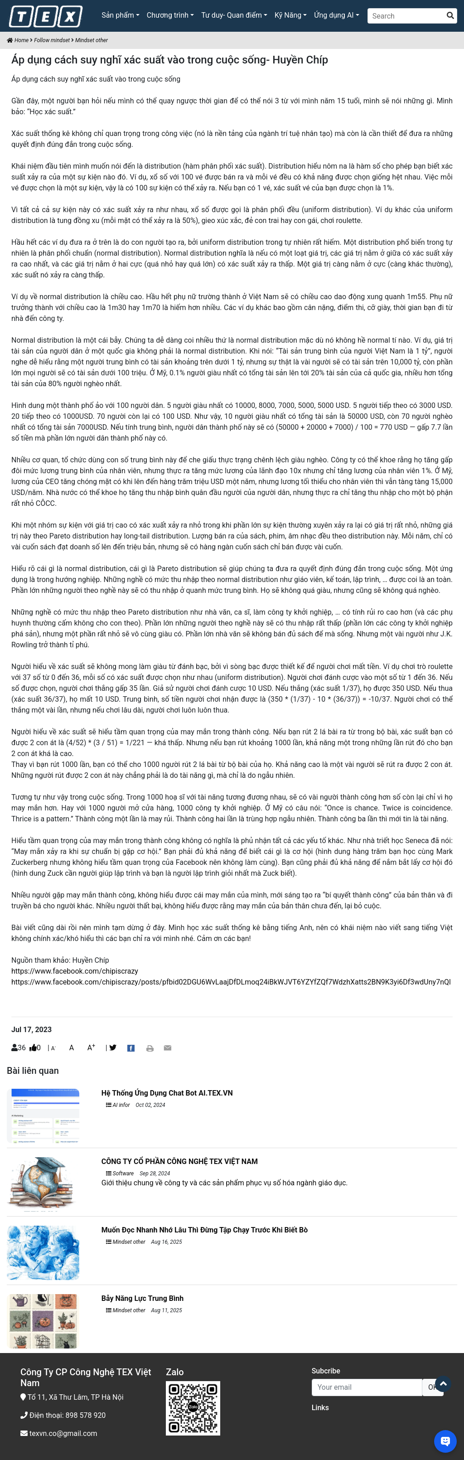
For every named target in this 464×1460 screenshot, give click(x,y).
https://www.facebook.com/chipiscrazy (74, 971)
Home (18, 40)
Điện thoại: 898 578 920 (63, 1415)
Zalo (175, 1372)
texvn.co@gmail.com (58, 1433)
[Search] (412, 16)
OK (433, 1387)
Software (120, 1173)
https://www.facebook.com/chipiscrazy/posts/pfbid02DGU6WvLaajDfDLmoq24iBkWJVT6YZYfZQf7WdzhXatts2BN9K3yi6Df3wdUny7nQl (231, 982)
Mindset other (91, 40)
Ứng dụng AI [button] (333, 15)
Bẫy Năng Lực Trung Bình (143, 1298)
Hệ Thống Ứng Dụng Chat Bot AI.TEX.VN (167, 1093)
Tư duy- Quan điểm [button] (231, 15)
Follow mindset (52, 40)
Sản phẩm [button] (118, 15)
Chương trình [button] (167, 15)
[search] (450, 16)
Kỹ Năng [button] (288, 15)
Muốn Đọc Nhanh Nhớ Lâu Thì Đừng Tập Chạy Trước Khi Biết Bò (205, 1230)
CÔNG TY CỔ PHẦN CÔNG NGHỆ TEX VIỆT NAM (180, 1161)
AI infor (118, 1105)
